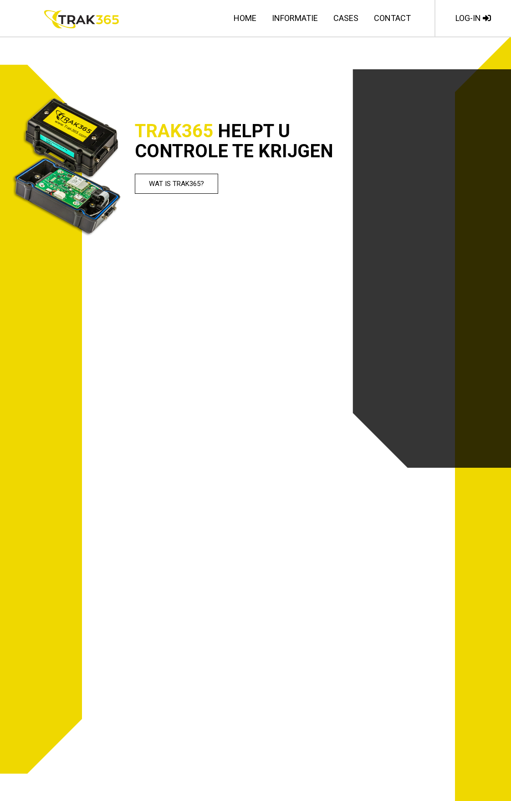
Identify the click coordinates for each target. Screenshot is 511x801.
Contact (392, 18)
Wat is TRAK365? (177, 184)
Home (245, 18)
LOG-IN (473, 18)
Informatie (295, 18)
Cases (345, 18)
